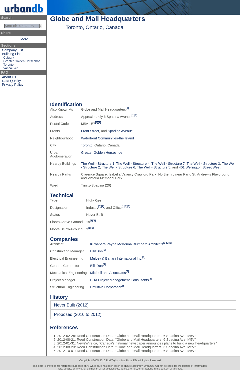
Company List (12, 51)
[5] (104, 250)
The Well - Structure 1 (97, 163)
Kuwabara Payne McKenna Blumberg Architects (126, 244)
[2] (136, 115)
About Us (9, 78)
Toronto (8, 65)
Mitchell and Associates (108, 273)
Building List (11, 55)
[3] (128, 206)
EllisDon (96, 251)
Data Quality (11, 82)
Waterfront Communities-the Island (107, 138)
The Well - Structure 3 (203, 163)
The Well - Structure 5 (153, 167)
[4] (104, 264)
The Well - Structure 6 (118, 167)
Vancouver (10, 69)
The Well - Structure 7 (168, 163)
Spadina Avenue (120, 131)
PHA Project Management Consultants (119, 280)
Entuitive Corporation (106, 287)
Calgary (8, 58)
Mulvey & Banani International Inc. (116, 258)
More (24, 40)
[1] (127, 108)
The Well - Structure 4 (133, 163)
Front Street (90, 131)
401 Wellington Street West (199, 167)
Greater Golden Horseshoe (21, 62)
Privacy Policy (12, 85)
